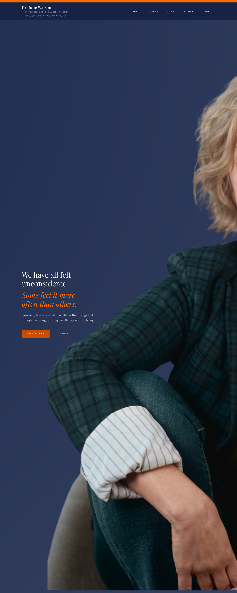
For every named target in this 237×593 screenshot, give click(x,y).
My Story (63, 334)
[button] (136, 11)
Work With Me (35, 334)
